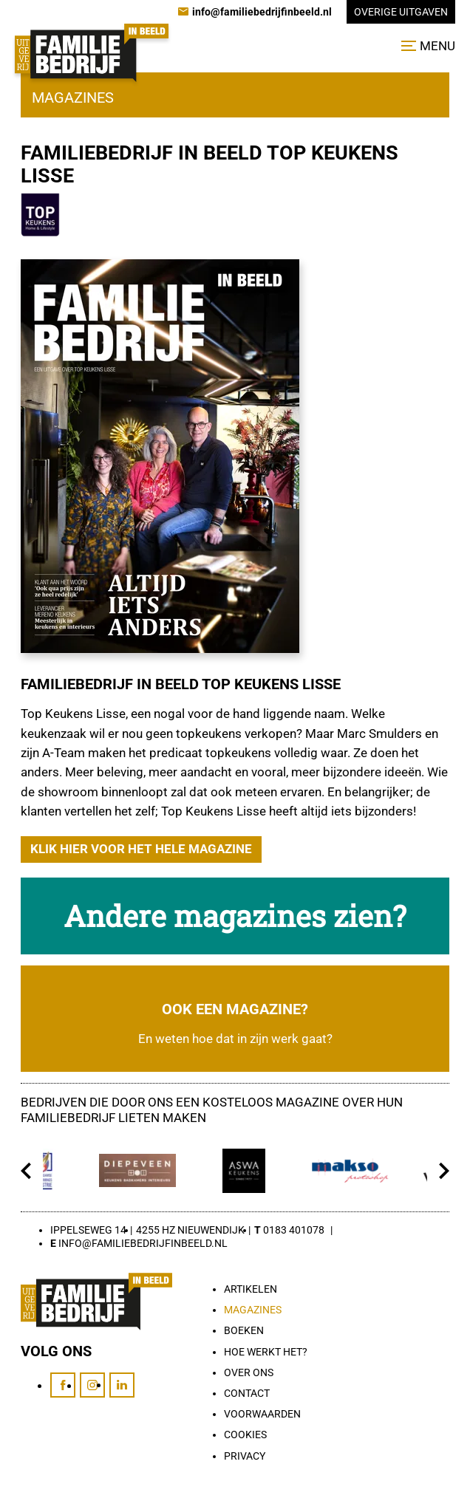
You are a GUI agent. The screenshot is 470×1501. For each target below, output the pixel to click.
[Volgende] (443, 1171)
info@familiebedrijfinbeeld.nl (143, 1243)
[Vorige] (26, 1171)
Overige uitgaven (401, 12)
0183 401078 (293, 1230)
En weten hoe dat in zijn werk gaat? (235, 1039)
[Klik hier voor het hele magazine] (141, 849)
